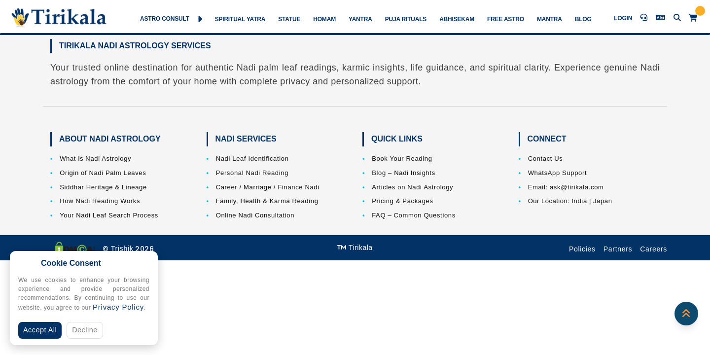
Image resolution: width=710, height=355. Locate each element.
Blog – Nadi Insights (403, 173)
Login (623, 18)
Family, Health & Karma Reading (267, 201)
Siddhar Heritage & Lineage (103, 187)
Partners (618, 249)
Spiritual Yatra (240, 19)
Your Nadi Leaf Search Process (109, 215)
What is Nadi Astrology (95, 158)
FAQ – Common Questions (414, 215)
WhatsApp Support (557, 173)
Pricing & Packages (402, 201)
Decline (85, 330)
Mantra (549, 19)
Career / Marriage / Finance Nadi (268, 187)
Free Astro (505, 19)
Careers (653, 249)
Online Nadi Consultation (255, 215)
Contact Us (545, 158)
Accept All (40, 330)
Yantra (360, 19)
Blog (583, 19)
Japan (602, 201)
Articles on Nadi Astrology (412, 187)
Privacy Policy (118, 307)
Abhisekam (456, 19)
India (579, 201)
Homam (324, 19)
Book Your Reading (402, 158)
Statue (289, 19)
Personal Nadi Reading (252, 173)
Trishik (122, 248)
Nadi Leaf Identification (252, 158)
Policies (582, 249)
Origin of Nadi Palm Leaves (103, 173)
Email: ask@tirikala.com (566, 187)
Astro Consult (171, 19)
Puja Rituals (406, 19)
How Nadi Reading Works (100, 201)
